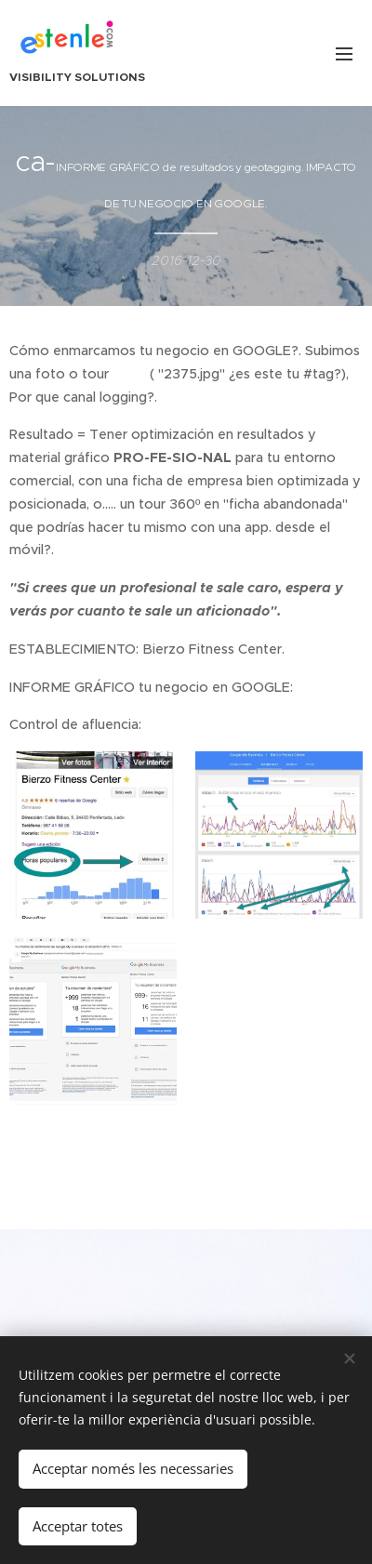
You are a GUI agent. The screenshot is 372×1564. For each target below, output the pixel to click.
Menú (344, 54)
